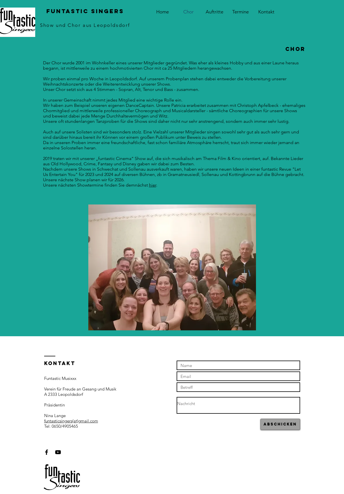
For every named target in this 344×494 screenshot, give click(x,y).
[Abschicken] (280, 424)
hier (152, 185)
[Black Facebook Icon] (46, 452)
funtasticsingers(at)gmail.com (71, 421)
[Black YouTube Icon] (57, 452)
